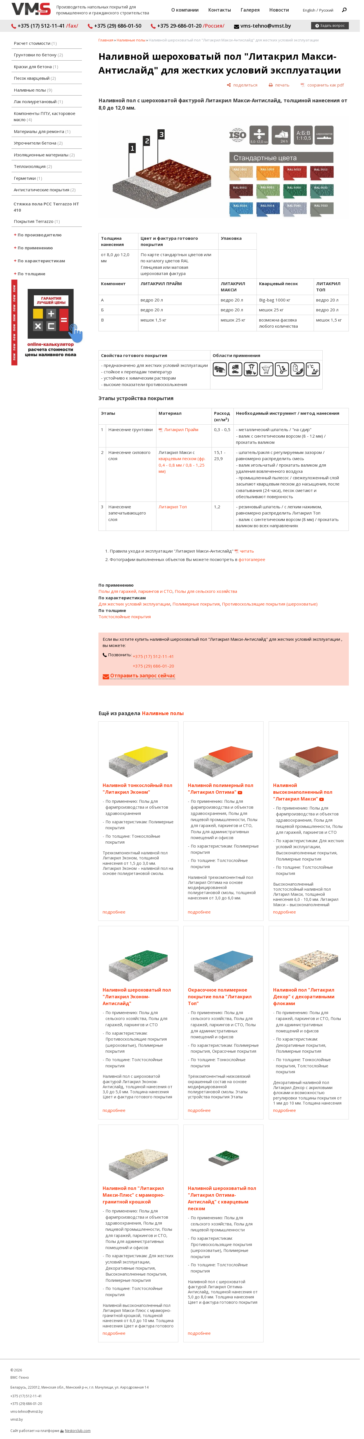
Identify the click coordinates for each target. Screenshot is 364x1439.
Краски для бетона (36, 66)
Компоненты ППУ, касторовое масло (44, 116)
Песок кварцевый (35, 78)
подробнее (114, 912)
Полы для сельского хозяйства (206, 591)
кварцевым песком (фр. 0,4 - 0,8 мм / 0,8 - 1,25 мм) (182, 465)
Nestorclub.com (78, 1430)
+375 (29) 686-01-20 (153, 666)
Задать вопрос (332, 25)
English (309, 10)
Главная (105, 40)
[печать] (279, 84)
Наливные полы (33, 90)
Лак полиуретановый (38, 101)
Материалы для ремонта (42, 131)
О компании (185, 10)
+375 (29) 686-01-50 (114, 25)
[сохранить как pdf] (322, 84)
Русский (326, 10)
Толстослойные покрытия (124, 616)
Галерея (250, 10)
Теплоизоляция (33, 166)
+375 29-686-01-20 (187, 25)
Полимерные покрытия (196, 604)
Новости (279, 10)
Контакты (219, 10)
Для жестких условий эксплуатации (134, 604)
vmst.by (16, 1419)
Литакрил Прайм (181, 429)
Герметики (28, 178)
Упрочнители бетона (38, 143)
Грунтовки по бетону (38, 54)
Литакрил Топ (173, 506)
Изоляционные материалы (44, 155)
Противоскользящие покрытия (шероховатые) (270, 604)
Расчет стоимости (35, 43)
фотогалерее (252, 559)
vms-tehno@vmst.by (262, 25)
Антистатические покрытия (45, 189)
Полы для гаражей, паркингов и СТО (135, 591)
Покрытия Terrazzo (37, 221)
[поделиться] (242, 84)
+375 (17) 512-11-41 (44, 25)
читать (247, 551)
